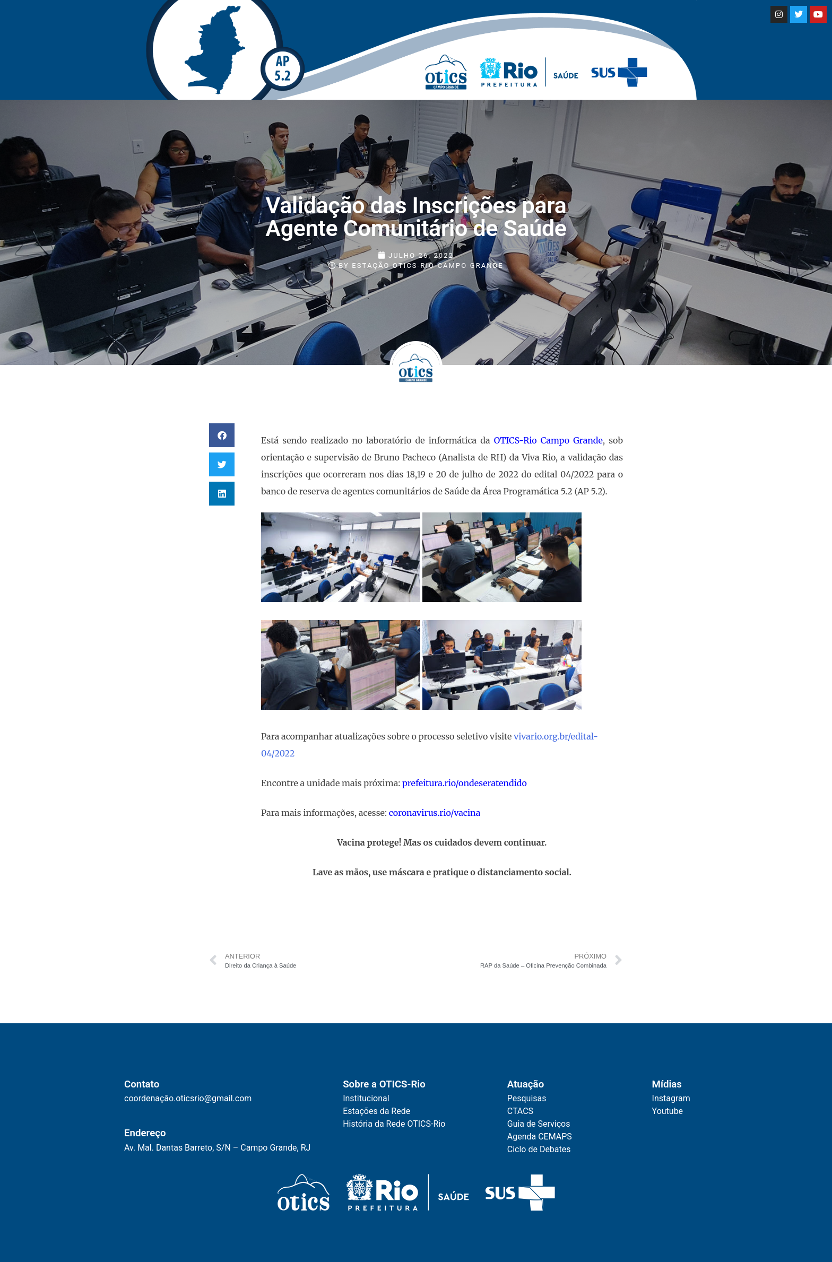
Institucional (366, 1098)
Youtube (667, 1111)
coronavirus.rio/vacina (435, 812)
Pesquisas (527, 1098)
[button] (222, 435)
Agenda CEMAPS (539, 1137)
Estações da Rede (376, 1111)
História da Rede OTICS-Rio (394, 1124)
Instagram (671, 1098)
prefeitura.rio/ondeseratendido (464, 783)
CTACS (520, 1111)
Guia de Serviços (538, 1124)
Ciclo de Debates (539, 1149)
